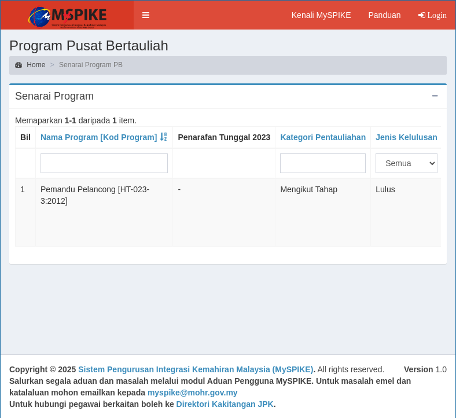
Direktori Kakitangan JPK (225, 404)
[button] (146, 15)
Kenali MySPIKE (321, 15)
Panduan (384, 15)
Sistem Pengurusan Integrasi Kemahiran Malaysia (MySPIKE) (195, 369)
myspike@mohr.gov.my (193, 392)
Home (30, 65)
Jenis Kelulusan (406, 137)
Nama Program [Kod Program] (99, 137)
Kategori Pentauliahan (323, 137)
